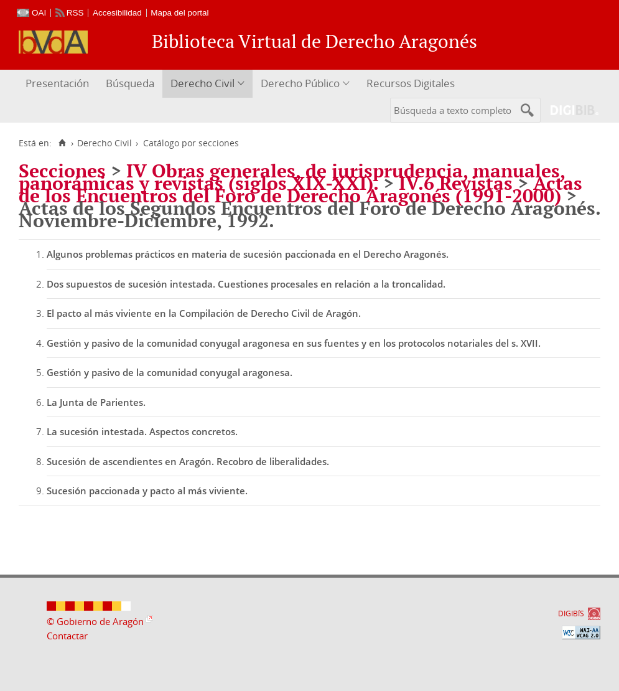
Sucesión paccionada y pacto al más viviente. (147, 490)
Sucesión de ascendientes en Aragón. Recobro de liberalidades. (188, 461)
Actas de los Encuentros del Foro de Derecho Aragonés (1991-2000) (300, 189)
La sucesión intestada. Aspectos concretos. (142, 431)
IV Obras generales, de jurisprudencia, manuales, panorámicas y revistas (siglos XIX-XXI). (292, 176)
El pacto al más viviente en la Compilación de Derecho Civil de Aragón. (204, 313)
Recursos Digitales (410, 83)
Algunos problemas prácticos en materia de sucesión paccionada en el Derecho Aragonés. (248, 254)
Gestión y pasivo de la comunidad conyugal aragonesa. (169, 372)
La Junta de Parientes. (96, 402)
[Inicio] (62, 143)
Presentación (57, 83)
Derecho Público (300, 83)
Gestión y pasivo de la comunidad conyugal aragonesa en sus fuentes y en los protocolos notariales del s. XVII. (294, 343)
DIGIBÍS (571, 613)
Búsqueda (130, 83)
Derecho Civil (202, 83)
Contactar (67, 635)
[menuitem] (59, 84)
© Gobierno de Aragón (95, 621)
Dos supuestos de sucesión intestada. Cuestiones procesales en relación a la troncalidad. (246, 284)
